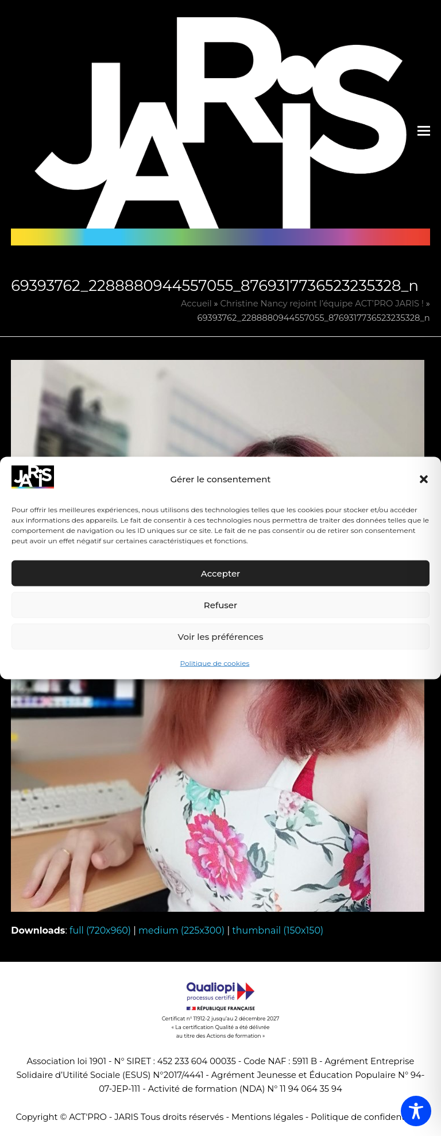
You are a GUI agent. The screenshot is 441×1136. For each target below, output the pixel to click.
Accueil (196, 303)
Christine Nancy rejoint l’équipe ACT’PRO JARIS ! (322, 303)
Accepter (220, 573)
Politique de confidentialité (368, 1117)
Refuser (220, 605)
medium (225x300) (181, 930)
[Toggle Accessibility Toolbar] (416, 1111)
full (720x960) (100, 930)
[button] (424, 479)
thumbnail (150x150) (277, 930)
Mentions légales (267, 1117)
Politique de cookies (215, 663)
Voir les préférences (221, 636)
